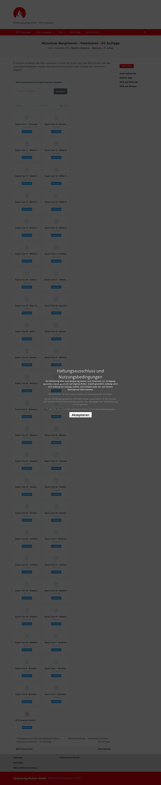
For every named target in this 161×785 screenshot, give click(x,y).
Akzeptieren (80, 415)
